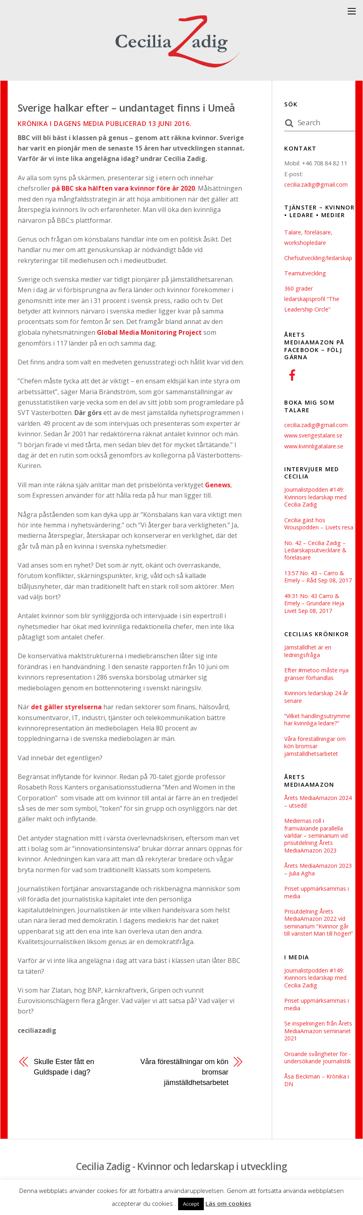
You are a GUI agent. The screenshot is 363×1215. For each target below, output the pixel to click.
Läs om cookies (228, 1203)
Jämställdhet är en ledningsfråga (308, 653)
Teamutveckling (305, 273)
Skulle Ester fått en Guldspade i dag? (64, 1065)
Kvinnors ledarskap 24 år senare (316, 699)
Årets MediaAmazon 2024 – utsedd (318, 805)
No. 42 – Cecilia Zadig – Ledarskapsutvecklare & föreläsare (316, 551)
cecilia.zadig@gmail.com (316, 184)
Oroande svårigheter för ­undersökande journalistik (318, 1063)
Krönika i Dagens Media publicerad (105, 123)
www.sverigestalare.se (313, 435)
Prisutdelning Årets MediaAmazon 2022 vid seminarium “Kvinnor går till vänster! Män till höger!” (319, 927)
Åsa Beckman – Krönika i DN (316, 1087)
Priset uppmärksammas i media (317, 896)
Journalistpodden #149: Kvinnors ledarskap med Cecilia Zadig (316, 497)
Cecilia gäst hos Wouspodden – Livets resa (319, 524)
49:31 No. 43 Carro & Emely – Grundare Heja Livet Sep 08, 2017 (314, 605)
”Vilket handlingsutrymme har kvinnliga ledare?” (318, 722)
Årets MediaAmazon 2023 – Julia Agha (318, 874)
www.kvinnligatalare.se (314, 446)
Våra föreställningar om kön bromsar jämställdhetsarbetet (183, 1071)
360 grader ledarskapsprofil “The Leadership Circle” (312, 299)
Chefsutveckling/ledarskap (318, 258)
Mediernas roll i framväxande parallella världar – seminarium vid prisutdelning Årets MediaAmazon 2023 (316, 839)
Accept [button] (191, 1203)
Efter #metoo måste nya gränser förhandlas (317, 676)
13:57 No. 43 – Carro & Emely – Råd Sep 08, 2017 (318, 578)
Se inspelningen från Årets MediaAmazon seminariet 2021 (318, 1037)
